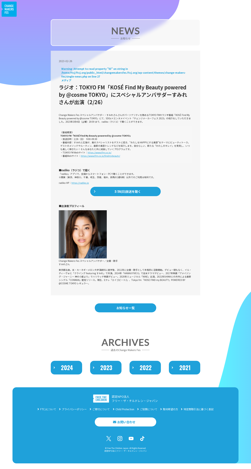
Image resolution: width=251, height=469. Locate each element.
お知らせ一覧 (125, 308)
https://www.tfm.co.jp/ (99, 152)
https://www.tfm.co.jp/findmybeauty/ (100, 155)
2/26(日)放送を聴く (128, 191)
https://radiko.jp (80, 182)
